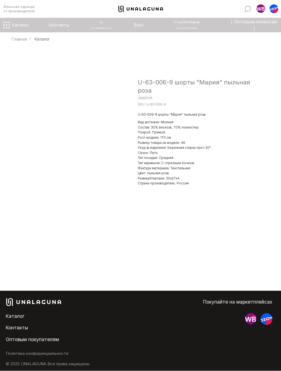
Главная (19, 39)
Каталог (42, 39)
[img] (247, 9)
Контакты (17, 327)
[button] (260, 8)
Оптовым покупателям (32, 339)
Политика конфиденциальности (37, 353)
